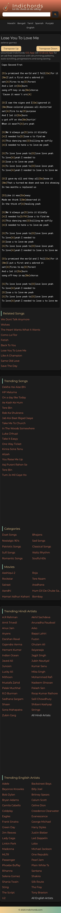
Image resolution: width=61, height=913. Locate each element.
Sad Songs (38, 540)
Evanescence (40, 816)
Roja (35, 572)
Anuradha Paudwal (43, 622)
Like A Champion (11, 355)
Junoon (6, 666)
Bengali (21, 23)
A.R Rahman (10, 617)
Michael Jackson (42, 849)
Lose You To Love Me (13, 350)
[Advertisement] (31, 501)
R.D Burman (9, 693)
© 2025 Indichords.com (31, 910)
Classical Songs (41, 546)
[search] (26, 14)
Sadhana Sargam (12, 699)
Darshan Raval (11, 639)
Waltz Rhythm (41, 552)
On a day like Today (14, 397)
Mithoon (7, 677)
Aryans (6, 633)
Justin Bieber (40, 832)
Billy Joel (37, 789)
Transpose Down (48, 48)
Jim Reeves (9, 832)
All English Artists (42, 898)
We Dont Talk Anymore (15, 319)
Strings (36, 709)
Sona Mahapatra (12, 709)
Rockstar (7, 578)
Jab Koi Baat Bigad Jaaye (17, 418)
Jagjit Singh (39, 655)
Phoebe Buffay (11, 865)
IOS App (29, 52)
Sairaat (6, 584)
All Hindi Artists (41, 715)
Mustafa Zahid (11, 682)
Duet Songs (9, 534)
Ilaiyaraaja (38, 649)
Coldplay (7, 811)
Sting (5, 887)
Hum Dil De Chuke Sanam (46, 590)
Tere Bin (7, 407)
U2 (4, 898)
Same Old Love (10, 360)
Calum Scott (39, 800)
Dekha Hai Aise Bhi (14, 387)
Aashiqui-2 (8, 572)
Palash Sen (38, 688)
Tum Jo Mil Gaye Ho (14, 475)
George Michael (41, 821)
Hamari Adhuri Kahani (16, 596)
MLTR (5, 854)
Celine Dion (39, 805)
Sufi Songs (8, 552)
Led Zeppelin (40, 838)
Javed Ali (7, 660)
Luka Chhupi (10, 433)
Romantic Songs (12, 558)
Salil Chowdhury (42, 699)
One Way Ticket (11, 444)
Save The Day (9, 365)
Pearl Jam (38, 859)
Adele (5, 783)
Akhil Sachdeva (41, 617)
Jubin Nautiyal (40, 660)
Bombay (37, 596)
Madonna (8, 849)
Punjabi (50, 23)
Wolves (5, 324)
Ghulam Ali (38, 644)
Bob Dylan (8, 794)
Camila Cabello (11, 805)
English (30, 27)
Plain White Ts (40, 865)
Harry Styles (39, 827)
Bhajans (37, 534)
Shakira (36, 876)
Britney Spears (40, 794)
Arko (34, 628)
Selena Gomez (11, 876)
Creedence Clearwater (45, 811)
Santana (37, 870)
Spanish (39, 23)
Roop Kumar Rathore (45, 693)
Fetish (4, 340)
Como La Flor (9, 335)
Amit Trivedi (9, 622)
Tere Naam (39, 578)
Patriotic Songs (11, 546)
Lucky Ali (7, 671)
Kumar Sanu (39, 666)
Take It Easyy (10, 438)
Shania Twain (10, 881)
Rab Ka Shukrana (12, 412)
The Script (8, 892)
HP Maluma (9, 392)
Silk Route (38, 881)
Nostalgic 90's (10, 540)
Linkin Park (9, 843)
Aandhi (6, 590)
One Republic (40, 854)
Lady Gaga (8, 838)
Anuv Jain (8, 628)
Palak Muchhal (11, 688)
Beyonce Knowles (13, 789)
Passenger (8, 859)
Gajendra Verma (12, 644)
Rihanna (7, 870)
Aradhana (38, 584)
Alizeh (6, 454)
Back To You (8, 345)
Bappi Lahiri (39, 633)
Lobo (35, 843)
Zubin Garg (9, 715)
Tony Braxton (40, 892)
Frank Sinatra (10, 821)
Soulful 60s (39, 558)
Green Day (8, 827)
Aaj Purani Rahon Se (14, 464)
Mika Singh (38, 671)
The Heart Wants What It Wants (20, 329)
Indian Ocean (10, 655)
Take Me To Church (14, 423)
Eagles (6, 816)
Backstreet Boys (41, 783)
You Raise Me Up (12, 459)
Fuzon (35, 639)
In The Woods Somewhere (18, 428)
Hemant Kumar (11, 649)
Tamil (30, 23)
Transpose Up (11, 48)
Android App (46, 52)
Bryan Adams (10, 800)
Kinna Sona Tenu (12, 449)
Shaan (6, 704)
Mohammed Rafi (42, 677)
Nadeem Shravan (42, 682)
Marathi (11, 23)
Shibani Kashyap (42, 704)
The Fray (37, 887)
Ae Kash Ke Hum (12, 402)
